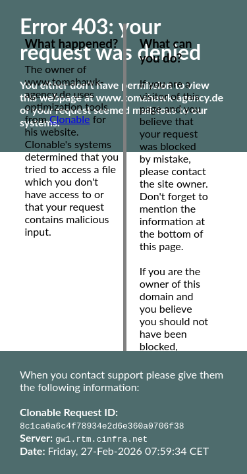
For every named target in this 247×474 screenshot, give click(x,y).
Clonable (69, 119)
